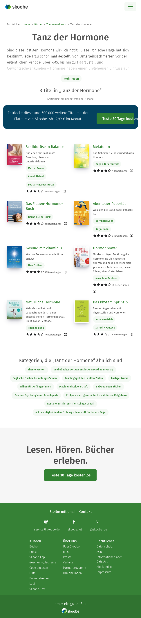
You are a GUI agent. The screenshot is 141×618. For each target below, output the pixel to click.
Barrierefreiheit (39, 578)
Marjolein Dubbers (106, 278)
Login (32, 583)
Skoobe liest (37, 589)
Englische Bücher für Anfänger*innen (35, 378)
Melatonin (101, 146)
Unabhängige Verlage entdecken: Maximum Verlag (83, 369)
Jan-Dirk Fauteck (105, 327)
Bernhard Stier (104, 220)
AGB (99, 552)
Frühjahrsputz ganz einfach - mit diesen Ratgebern (96, 395)
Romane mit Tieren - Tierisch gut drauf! (70, 403)
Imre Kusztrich (104, 319)
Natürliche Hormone (43, 302)
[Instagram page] (98, 525)
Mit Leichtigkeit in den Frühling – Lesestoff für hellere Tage (70, 412)
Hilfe (32, 573)
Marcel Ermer (36, 168)
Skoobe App (37, 557)
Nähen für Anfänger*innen (35, 386)
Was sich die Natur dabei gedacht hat (113, 212)
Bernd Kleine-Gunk (39, 217)
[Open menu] (130, 6)
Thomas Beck (36, 327)
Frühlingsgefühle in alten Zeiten (84, 378)
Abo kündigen (105, 567)
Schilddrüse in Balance (45, 146)
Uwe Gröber (35, 265)
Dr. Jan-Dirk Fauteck (107, 164)
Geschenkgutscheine (42, 562)
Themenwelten (55, 24)
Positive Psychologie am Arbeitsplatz (36, 395)
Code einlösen (38, 567)
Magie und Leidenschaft (73, 386)
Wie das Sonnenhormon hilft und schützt (45, 256)
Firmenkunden (72, 573)
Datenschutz (105, 546)
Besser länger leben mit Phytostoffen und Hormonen (109, 310)
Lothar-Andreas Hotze (41, 184)
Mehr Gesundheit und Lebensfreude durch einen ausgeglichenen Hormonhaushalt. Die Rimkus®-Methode (45, 315)
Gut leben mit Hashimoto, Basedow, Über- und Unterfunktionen (41, 157)
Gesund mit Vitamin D (44, 248)
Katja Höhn (102, 229)
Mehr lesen (71, 78)
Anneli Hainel (36, 176)
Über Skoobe (71, 546)
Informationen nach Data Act (109, 559)
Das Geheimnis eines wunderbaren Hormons (113, 155)
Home (27, 24)
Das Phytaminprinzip (110, 302)
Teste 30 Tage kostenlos (118, 118)
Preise (33, 552)
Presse (67, 557)
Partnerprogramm (74, 567)
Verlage (68, 562)
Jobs (65, 552)
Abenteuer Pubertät (109, 203)
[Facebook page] (75, 525)
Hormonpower (105, 248)
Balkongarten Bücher (108, 386)
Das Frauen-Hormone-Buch (44, 206)
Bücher (38, 24)
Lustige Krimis (119, 378)
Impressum (104, 572)
